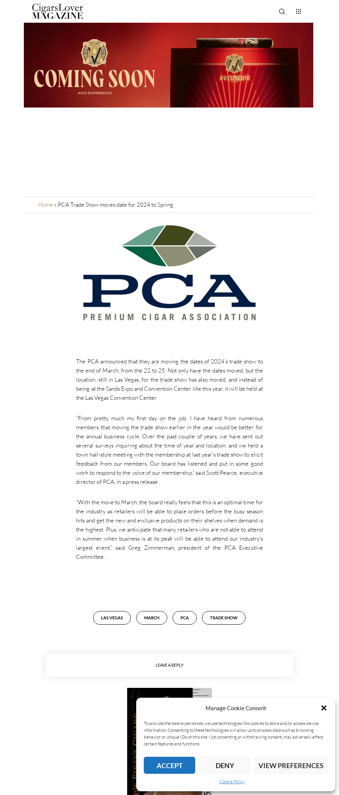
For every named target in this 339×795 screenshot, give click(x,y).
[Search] (282, 11)
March (151, 617)
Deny (225, 765)
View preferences (290, 765)
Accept (170, 765)
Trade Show (224, 617)
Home (45, 204)
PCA (184, 617)
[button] (324, 708)
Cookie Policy (232, 781)
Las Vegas (112, 617)
